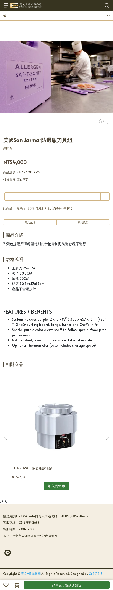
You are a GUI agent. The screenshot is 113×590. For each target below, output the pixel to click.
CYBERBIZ (95, 574)
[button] (107, 437)
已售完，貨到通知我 (66, 585)
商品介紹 (30, 222)
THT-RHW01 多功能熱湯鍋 (32, 468)
